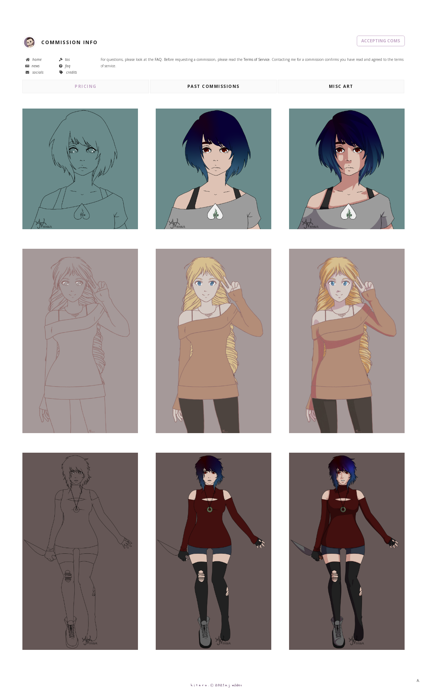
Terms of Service (256, 59)
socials (34, 72)
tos (64, 59)
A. (418, 680)
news (32, 65)
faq (64, 65)
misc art (341, 86)
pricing (86, 86)
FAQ (158, 59)
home (33, 59)
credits (68, 72)
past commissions (213, 86)
